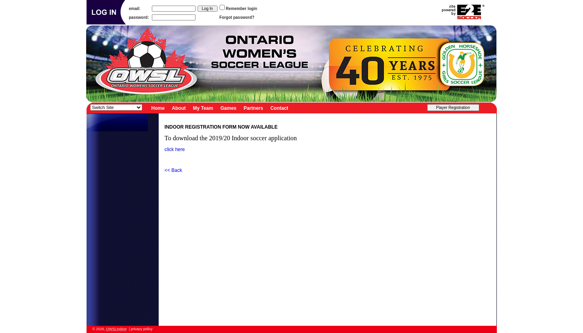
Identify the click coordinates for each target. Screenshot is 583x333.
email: (135, 8)
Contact (279, 107)
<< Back (173, 170)
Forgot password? (237, 17)
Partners (253, 107)
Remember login (241, 8)
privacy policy (142, 329)
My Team (203, 107)
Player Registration (453, 107)
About (179, 107)
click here (175, 149)
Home (158, 107)
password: (139, 17)
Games (228, 107)
